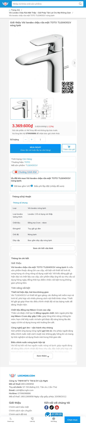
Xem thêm (43, 356)
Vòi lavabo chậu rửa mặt (23, 267)
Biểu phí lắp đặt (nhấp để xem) (49, 186)
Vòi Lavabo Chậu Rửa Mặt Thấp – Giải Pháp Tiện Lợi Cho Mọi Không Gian (40, 13)
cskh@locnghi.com (24, 390)
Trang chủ (14, 10)
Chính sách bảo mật (19, 407)
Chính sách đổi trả (18, 414)
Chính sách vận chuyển (20, 410)
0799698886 (31, 133)
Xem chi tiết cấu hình (43, 248)
